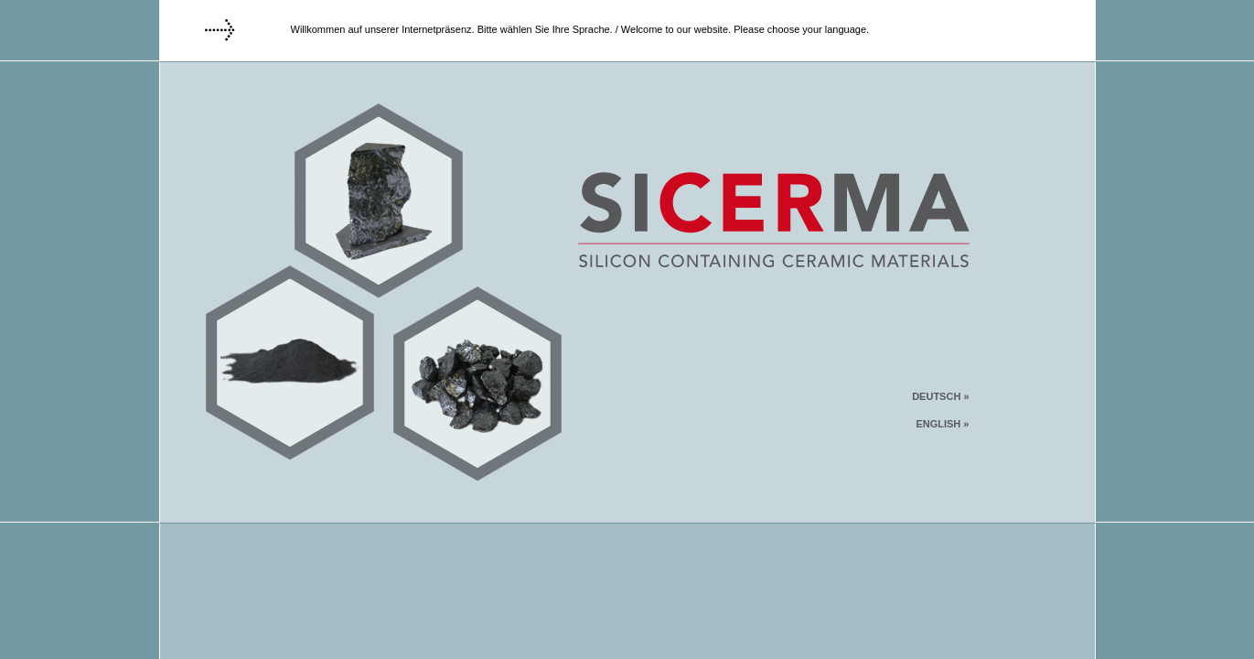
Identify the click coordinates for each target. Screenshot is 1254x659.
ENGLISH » (942, 423)
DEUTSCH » (940, 396)
